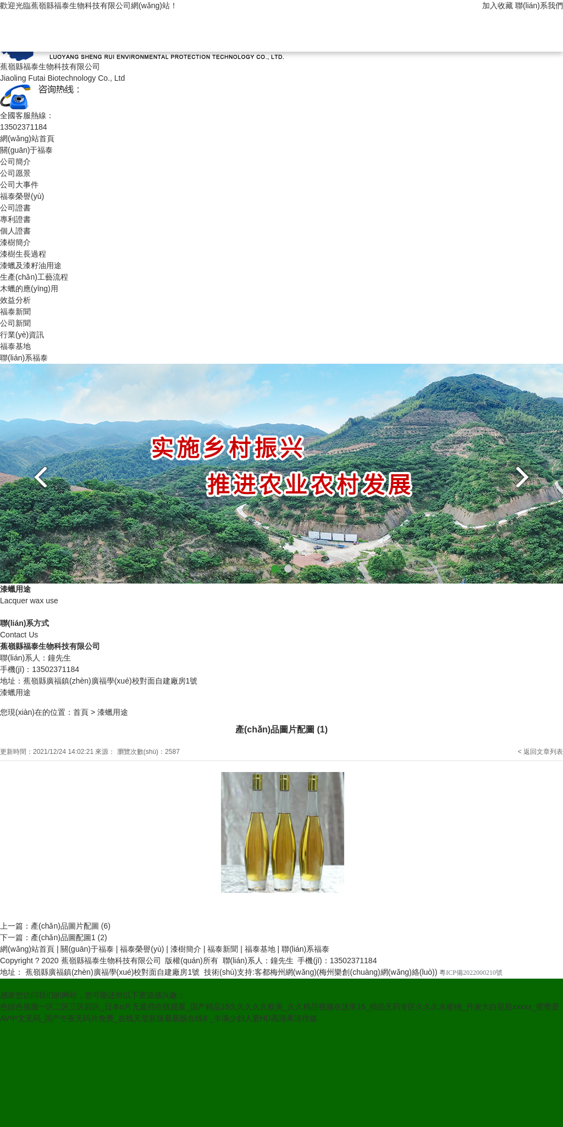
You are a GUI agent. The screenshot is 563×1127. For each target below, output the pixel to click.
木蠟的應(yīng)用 (29, 288)
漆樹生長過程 (23, 253)
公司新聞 (15, 323)
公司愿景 (15, 173)
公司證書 (15, 207)
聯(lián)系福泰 (24, 357)
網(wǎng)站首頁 (27, 138)
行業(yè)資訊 (22, 334)
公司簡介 (15, 161)
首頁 (81, 712)
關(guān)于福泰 (26, 150)
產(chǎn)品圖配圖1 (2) (69, 937)
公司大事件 (19, 184)
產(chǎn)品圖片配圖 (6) (71, 925)
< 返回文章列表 (540, 752)
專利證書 (15, 219)
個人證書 (15, 230)
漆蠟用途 (112, 712)
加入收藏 (497, 5)
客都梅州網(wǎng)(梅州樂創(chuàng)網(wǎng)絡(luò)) (346, 972)
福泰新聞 (15, 311)
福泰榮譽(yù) (22, 196)
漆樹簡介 (15, 242)
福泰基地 (15, 346)
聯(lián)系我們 (539, 5)
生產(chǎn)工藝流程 (34, 277)
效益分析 (15, 300)
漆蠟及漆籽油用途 (31, 265)
